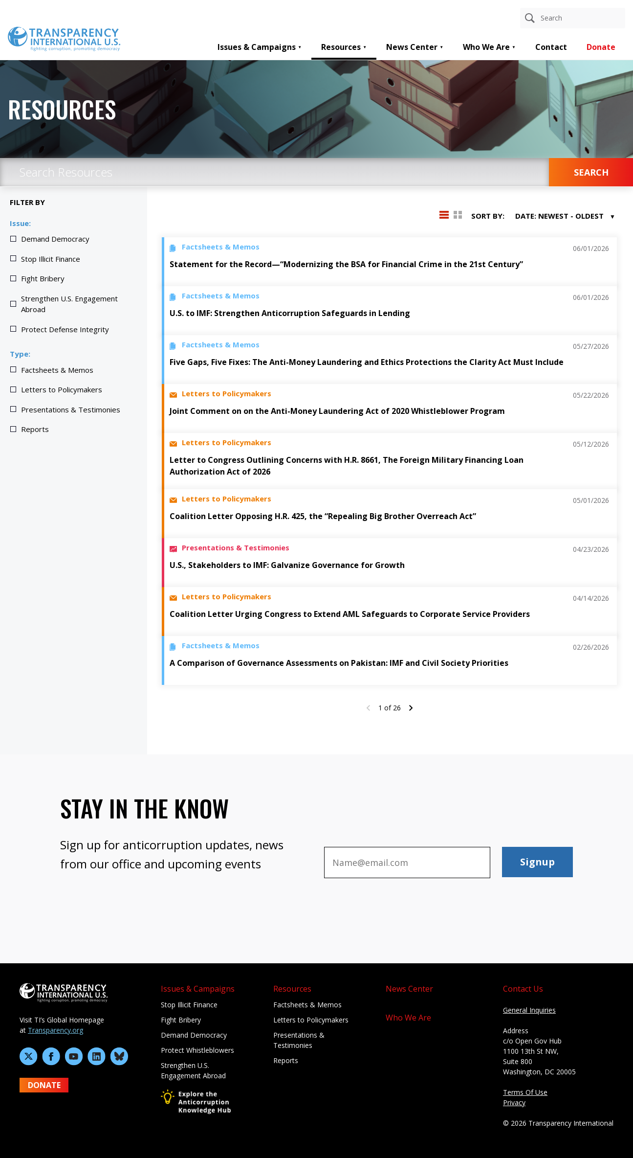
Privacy (514, 1102)
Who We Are (486, 47)
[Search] (530, 18)
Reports (35, 429)
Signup (537, 861)
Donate (601, 47)
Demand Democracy (55, 239)
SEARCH (591, 172)
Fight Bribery (43, 278)
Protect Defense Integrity (65, 329)
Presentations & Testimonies (70, 409)
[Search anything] (572, 18)
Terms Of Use (525, 1092)
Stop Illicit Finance (50, 259)
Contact (551, 47)
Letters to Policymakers (61, 389)
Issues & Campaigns (257, 47)
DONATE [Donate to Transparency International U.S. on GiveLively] (44, 1085)
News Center (411, 47)
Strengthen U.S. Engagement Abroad (69, 304)
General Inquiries (529, 1010)
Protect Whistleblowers (197, 1050)
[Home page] (64, 38)
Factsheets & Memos (57, 370)
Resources (341, 47)
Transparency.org (55, 1030)
